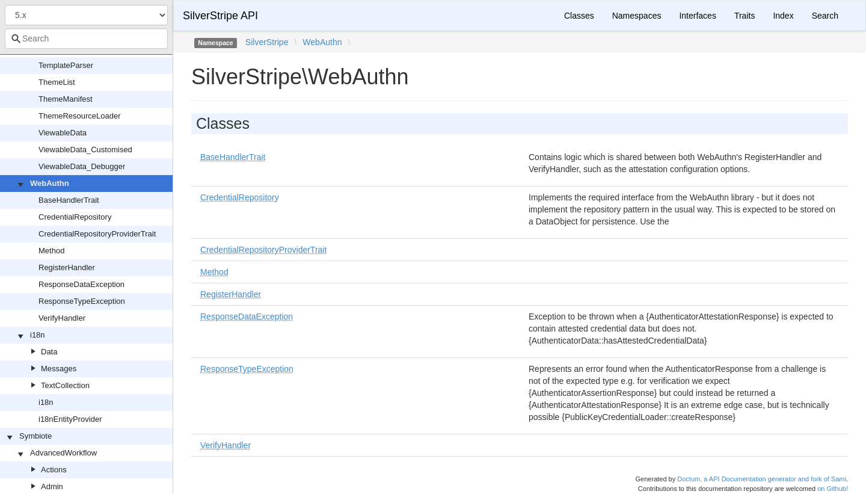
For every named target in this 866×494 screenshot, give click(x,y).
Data (49, 351)
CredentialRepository (74, 216)
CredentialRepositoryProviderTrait (97, 233)
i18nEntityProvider (70, 419)
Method (51, 250)
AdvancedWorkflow (63, 452)
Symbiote (35, 435)
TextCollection (65, 385)
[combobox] (86, 38)
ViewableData (62, 132)
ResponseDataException (81, 284)
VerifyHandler (61, 318)
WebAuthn (49, 183)
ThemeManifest (65, 98)
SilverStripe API (220, 16)
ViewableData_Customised (85, 149)
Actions (54, 469)
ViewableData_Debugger (81, 166)
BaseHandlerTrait (68, 200)
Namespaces (637, 15)
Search (825, 15)
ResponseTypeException (81, 301)
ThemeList (56, 82)
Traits (744, 15)
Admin (52, 486)
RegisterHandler (66, 267)
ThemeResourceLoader (79, 115)
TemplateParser (65, 65)
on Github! (832, 488)
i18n (37, 334)
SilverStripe (267, 42)
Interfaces (697, 15)
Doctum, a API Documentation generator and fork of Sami (761, 479)
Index (783, 15)
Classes (579, 15)
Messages (58, 368)
